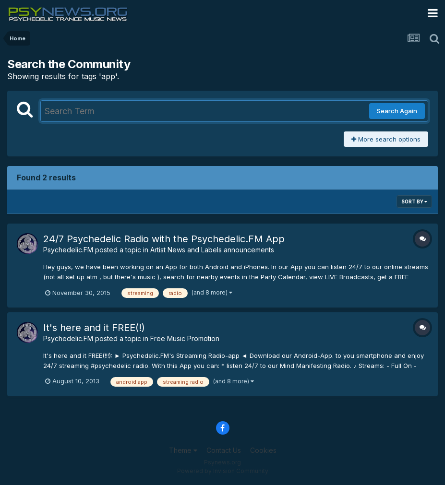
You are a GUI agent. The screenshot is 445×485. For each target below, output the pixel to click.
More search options (386, 139)
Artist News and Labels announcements (212, 250)
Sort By (414, 201)
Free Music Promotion (184, 338)
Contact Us (223, 450)
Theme (183, 450)
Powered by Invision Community (222, 470)
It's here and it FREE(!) (94, 327)
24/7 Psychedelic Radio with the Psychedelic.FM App (164, 239)
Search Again (397, 111)
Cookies (263, 450)
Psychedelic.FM (68, 250)
